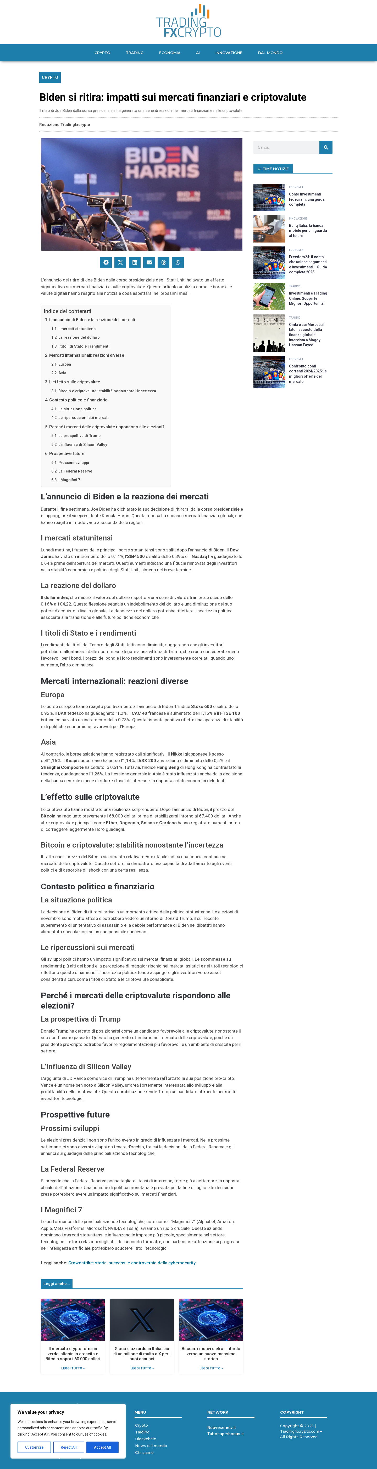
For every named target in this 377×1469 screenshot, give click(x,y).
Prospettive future (66, 453)
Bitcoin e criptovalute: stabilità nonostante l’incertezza (107, 391)
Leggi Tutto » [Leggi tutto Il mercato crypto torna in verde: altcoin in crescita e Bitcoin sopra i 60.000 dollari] (73, 1368)
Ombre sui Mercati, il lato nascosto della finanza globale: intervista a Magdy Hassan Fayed (306, 334)
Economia (169, 52)
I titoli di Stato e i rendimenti (83, 346)
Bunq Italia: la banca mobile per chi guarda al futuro (308, 230)
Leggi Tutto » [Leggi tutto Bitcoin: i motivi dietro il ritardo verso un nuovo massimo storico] (211, 1368)
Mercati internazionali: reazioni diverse (86, 355)
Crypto (102, 52)
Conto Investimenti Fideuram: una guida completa (307, 199)
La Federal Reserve (75, 471)
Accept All (102, 1447)
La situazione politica (77, 409)
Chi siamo (144, 1452)
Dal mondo (270, 52)
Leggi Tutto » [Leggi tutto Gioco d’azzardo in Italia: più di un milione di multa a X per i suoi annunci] (142, 1368)
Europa (64, 364)
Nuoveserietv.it (221, 1427)
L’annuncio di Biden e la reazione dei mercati (92, 319)
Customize (34, 1447)
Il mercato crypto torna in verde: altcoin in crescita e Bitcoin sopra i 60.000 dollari (73, 1353)
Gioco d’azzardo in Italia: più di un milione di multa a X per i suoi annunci (141, 1353)
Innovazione (228, 52)
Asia (62, 373)
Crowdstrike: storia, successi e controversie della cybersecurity (132, 1262)
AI (198, 52)
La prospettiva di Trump (79, 436)
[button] (106, 262)
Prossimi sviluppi (73, 462)
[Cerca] (325, 147)
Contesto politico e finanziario (78, 400)
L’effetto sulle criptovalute (74, 381)
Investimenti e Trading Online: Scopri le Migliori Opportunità (308, 298)
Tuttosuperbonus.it (225, 1433)
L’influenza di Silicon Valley (82, 444)
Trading (134, 52)
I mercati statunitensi (77, 329)
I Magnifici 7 (69, 480)
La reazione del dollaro (79, 337)
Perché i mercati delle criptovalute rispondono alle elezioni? (106, 426)
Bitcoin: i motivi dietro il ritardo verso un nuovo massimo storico (211, 1353)
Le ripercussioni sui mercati (83, 418)
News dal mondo (151, 1445)
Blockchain (145, 1439)
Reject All (69, 1447)
